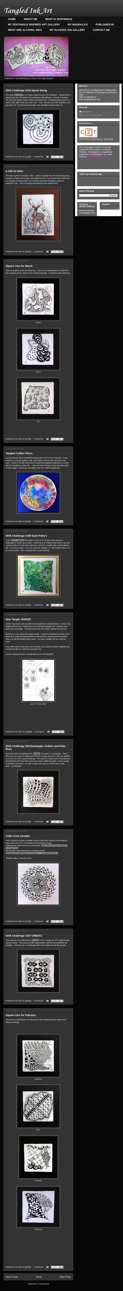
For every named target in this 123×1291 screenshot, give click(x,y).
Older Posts (65, 1277)
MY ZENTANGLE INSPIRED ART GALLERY (34, 24)
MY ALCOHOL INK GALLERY (67, 30)
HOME (12, 19)
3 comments (38, 521)
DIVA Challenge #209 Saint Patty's (26, 535)
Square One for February (21, 1015)
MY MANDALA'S (78, 24)
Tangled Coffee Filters (19, 453)
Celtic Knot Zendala (18, 836)
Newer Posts (12, 1277)
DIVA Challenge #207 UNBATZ (24, 935)
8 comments (38, 1001)
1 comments (38, 921)
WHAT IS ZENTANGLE (58, 19)
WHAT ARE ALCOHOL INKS (25, 30)
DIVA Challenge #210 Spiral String (26, 90)
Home (39, 1277)
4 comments (38, 157)
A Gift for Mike (14, 171)
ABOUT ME (30, 19)
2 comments (38, 251)
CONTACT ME (101, 30)
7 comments (38, 822)
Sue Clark (86, 112)
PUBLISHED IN (105, 24)
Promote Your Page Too (86, 183)
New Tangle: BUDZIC (18, 619)
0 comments (38, 439)
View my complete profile (90, 115)
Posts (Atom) (44, 1284)
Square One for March (19, 266)
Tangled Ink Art (28, 11)
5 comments (38, 605)
